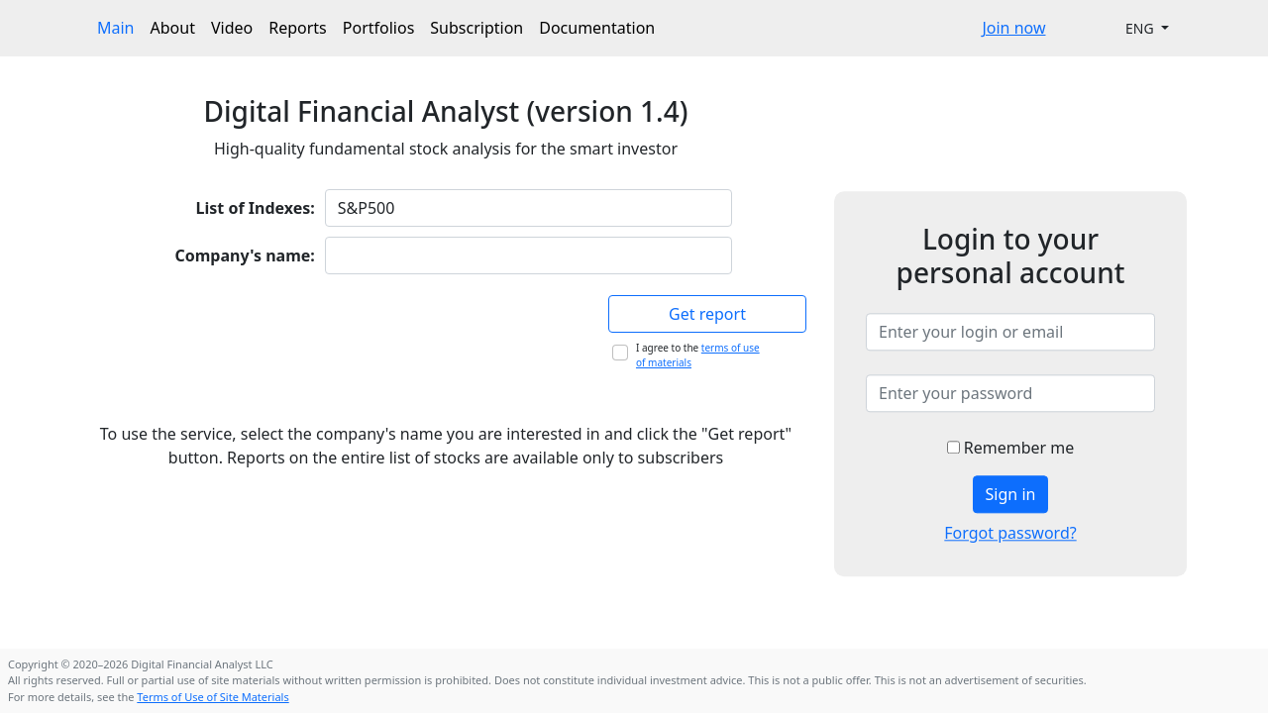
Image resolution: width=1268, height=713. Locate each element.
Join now (1013, 28)
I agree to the (698, 355)
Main (116, 28)
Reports (297, 28)
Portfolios (379, 28)
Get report (707, 314)
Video (232, 28)
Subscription (476, 28)
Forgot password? (1010, 533)
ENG (1141, 28)
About (173, 28)
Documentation (597, 28)
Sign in (1011, 494)
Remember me (1011, 447)
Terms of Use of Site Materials (212, 696)
